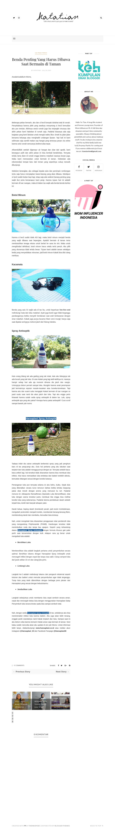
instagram (98, 168)
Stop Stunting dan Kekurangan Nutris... (60, 702)
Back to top (96, 826)
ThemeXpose (34, 826)
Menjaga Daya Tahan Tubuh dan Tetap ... (40, 704)
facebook (79, 168)
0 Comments (19, 665)
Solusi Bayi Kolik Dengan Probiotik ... (21, 704)
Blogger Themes (62, 826)
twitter (88, 168)
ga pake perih (41, 53)
